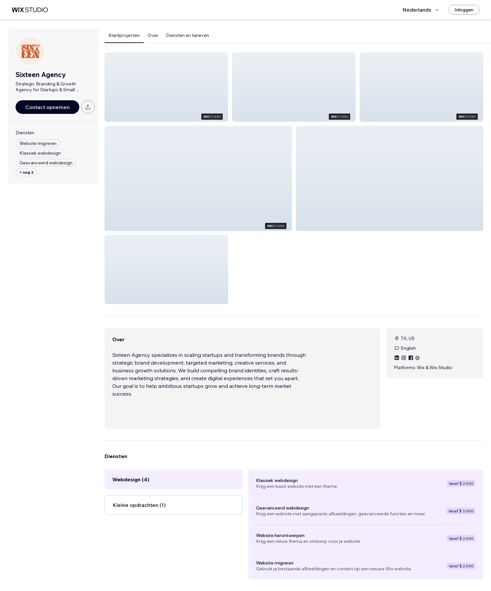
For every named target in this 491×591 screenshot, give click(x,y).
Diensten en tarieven (187, 35)
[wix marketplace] (30, 10)
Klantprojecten (124, 35)
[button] (166, 87)
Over (153, 35)
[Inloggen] (464, 10)
